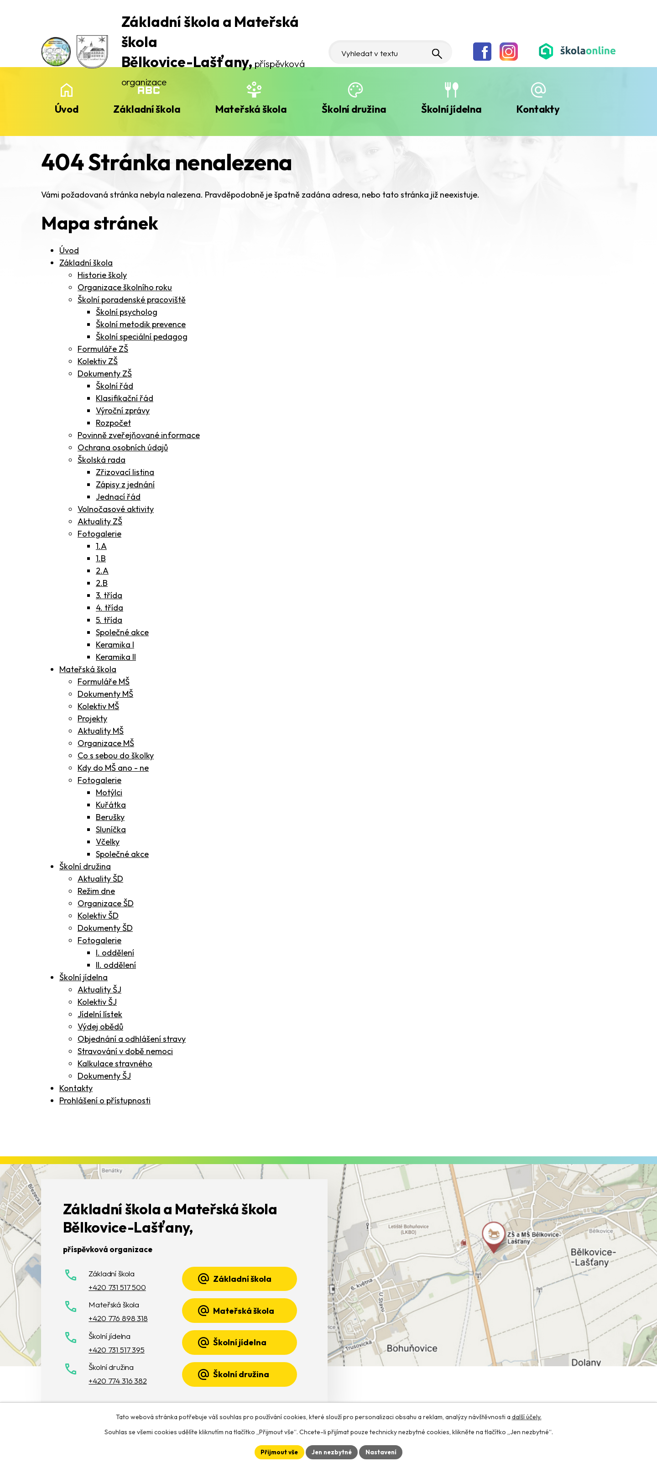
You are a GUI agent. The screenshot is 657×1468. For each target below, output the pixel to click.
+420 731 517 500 (117, 1287)
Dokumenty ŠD (105, 928)
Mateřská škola (251, 109)
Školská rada (101, 460)
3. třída (109, 595)
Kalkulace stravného (115, 1063)
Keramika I (115, 644)
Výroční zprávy (123, 410)
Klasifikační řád (124, 398)
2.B (102, 583)
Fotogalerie (99, 533)
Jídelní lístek (100, 1014)
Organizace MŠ (106, 743)
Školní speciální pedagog (142, 336)
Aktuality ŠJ (99, 989)
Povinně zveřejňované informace (139, 435)
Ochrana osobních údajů (123, 447)
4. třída (109, 607)
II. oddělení (116, 965)
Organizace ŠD (106, 903)
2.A (102, 570)
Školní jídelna (451, 109)
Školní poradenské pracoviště (132, 299)
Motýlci (109, 792)
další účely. (527, 1416)
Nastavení (383, 1451)
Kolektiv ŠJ (97, 1002)
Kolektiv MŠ (98, 706)
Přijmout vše (276, 1451)
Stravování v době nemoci (125, 1051)
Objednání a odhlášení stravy (132, 1039)
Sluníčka (111, 829)
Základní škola (146, 109)
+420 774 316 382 (117, 1380)
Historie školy (102, 275)
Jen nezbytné (331, 1451)
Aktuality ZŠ (100, 521)
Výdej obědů (100, 1026)
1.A (101, 546)
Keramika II (116, 657)
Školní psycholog (126, 312)
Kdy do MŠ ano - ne (113, 768)
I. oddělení (115, 952)
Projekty (92, 718)
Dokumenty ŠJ (104, 1076)
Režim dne (96, 891)
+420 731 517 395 (116, 1349)
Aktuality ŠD (100, 878)
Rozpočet (113, 423)
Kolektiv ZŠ (98, 361)
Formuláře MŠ (104, 681)
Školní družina (354, 109)
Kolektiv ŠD (98, 915)
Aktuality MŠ (101, 731)
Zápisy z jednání (125, 484)
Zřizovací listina (125, 472)
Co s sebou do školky (116, 755)
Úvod (66, 109)
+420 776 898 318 (118, 1318)
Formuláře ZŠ (103, 349)
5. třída (109, 620)
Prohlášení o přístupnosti (105, 1100)
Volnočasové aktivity (116, 509)
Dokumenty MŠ (105, 694)
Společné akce (122, 632)
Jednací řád (118, 496)
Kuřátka (111, 804)
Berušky (110, 817)
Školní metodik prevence (141, 324)
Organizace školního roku (125, 287)
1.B (101, 558)
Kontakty (537, 109)
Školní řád (114, 386)
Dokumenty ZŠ (105, 373)
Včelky (108, 841)
